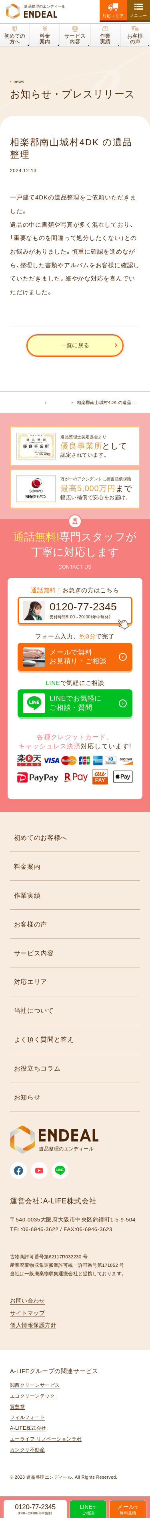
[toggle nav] (138, 10)
